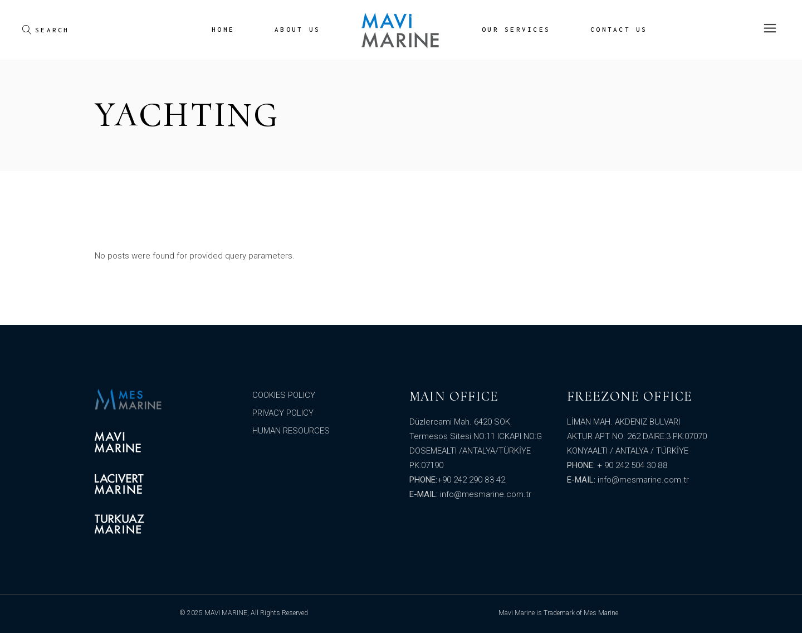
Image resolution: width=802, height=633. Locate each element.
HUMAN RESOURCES (291, 431)
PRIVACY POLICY (283, 413)
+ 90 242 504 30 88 (632, 465)
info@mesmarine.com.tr (485, 494)
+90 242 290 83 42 (471, 480)
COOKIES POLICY (283, 395)
